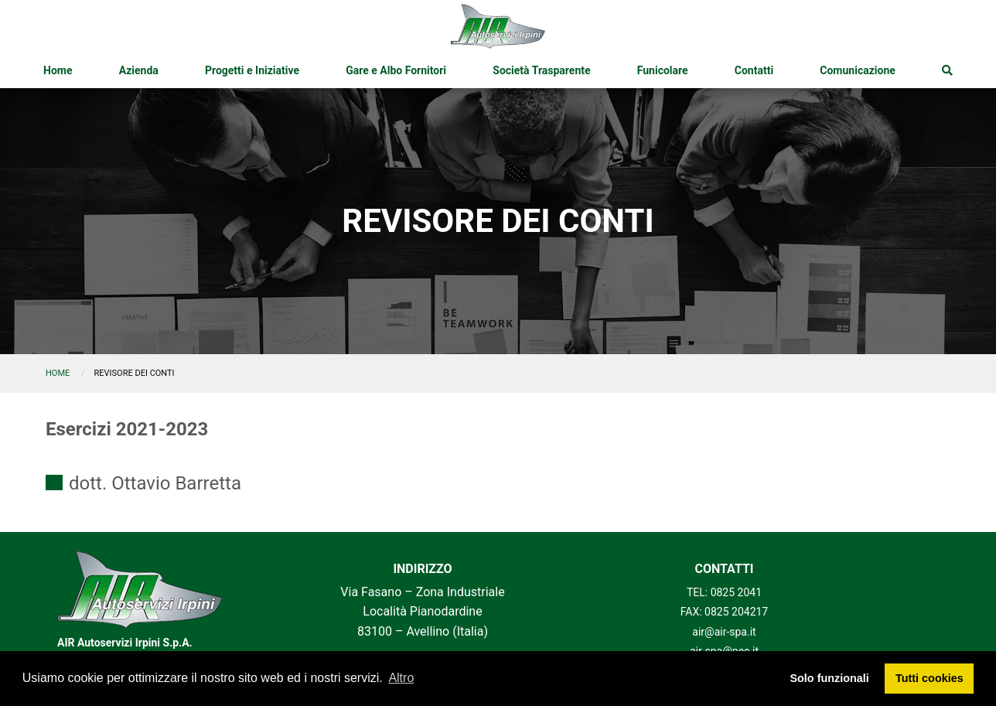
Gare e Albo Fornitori (396, 70)
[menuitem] (57, 70)
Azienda (139, 70)
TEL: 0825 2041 (724, 592)
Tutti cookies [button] (929, 678)
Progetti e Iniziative (252, 70)
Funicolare (662, 70)
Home (57, 70)
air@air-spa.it (724, 632)
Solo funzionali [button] (829, 678)
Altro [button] (401, 677)
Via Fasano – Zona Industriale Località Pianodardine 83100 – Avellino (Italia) (422, 612)
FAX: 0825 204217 (724, 611)
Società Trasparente (541, 70)
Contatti (754, 70)
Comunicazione (857, 70)
